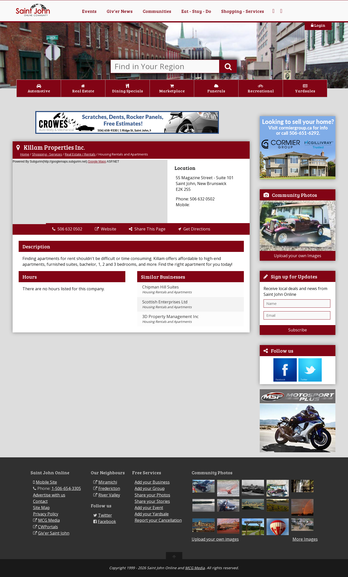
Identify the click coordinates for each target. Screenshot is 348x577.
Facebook (107, 521)
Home (24, 154)
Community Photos (294, 194)
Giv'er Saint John (53, 533)
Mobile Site (46, 482)
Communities (157, 11)
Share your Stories (152, 501)
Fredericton (109, 488)
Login (318, 25)
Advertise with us (49, 495)
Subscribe (297, 330)
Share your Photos (152, 495)
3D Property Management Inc (170, 319)
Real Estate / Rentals (80, 154)
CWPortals (48, 527)
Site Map (41, 507)
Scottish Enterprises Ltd (167, 304)
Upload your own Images (297, 255)
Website (105, 229)
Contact (40, 501)
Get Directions (194, 229)
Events (89, 11)
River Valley (109, 495)
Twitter (105, 515)
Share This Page (147, 229)
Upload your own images (215, 539)
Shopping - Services (242, 11)
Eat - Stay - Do (196, 11)
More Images (305, 539)
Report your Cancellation (158, 520)
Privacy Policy (45, 514)
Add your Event (149, 507)
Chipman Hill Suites (167, 289)
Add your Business (152, 482)
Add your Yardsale (152, 514)
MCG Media (49, 520)
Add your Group (150, 488)
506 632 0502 (67, 229)
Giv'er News (120, 11)
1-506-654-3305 (66, 488)
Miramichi (107, 482)
